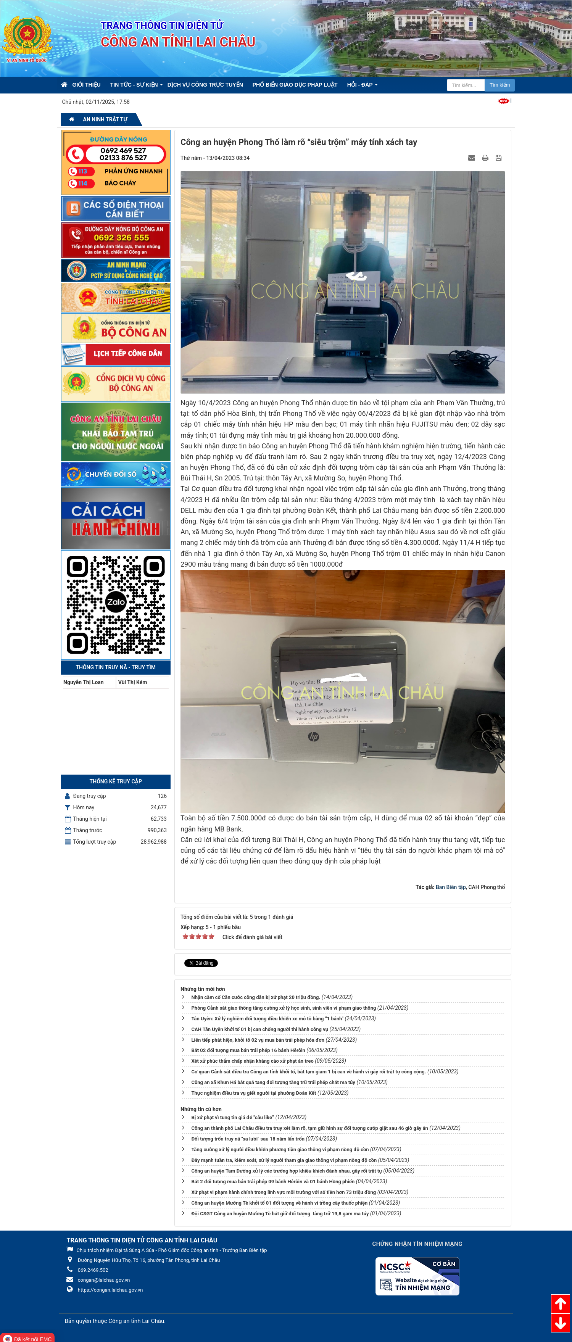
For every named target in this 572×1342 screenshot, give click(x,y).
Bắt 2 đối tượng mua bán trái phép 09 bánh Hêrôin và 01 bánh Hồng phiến (272, 1179)
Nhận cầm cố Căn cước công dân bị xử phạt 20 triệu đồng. (255, 995)
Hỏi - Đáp (360, 85)
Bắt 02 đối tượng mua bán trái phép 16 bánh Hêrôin (248, 1048)
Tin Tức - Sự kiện (134, 85)
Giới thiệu (87, 85)
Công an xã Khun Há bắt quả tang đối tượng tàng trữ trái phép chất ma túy (273, 1080)
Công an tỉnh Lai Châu (136, 1318)
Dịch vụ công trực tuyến (205, 85)
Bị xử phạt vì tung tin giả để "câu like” (232, 1115)
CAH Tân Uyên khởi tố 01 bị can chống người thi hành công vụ (259, 1027)
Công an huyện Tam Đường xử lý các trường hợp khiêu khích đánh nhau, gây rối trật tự (286, 1168)
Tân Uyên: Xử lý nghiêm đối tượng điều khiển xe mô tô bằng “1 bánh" (267, 1016)
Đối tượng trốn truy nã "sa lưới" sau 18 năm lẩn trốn (248, 1136)
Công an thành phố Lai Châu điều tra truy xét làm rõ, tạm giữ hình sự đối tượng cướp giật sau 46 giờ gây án (309, 1126)
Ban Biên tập (451, 887)
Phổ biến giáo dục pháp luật (295, 85)
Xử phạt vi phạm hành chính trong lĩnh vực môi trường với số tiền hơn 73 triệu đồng (283, 1190)
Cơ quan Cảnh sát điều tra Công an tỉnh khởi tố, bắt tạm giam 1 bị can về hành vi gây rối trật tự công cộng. (308, 1069)
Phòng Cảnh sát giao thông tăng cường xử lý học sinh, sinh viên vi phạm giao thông (283, 1006)
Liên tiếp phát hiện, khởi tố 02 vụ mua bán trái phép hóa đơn (257, 1038)
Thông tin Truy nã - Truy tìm (116, 667)
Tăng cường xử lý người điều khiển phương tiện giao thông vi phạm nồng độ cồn (280, 1147)
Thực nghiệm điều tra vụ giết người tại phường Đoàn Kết (253, 1091)
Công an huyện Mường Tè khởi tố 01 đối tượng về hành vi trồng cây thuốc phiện (279, 1200)
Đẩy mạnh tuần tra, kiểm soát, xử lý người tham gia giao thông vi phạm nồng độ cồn (284, 1158)
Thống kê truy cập (116, 781)
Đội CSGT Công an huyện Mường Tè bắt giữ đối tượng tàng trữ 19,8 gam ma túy (280, 1211)
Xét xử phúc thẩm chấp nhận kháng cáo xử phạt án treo (252, 1059)
